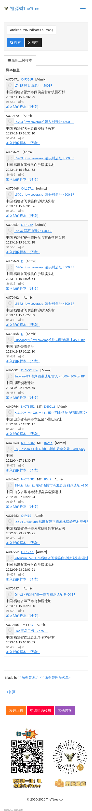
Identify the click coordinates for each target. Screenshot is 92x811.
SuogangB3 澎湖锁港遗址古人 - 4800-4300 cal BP (49, 376)
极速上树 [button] (16, 711)
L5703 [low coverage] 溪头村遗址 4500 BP (44, 158)
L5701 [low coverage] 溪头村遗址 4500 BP (44, 195)
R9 (31, 625)
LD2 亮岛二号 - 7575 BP (31, 631)
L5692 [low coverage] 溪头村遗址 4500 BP (44, 304)
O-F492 (26, 516)
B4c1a (48, 443)
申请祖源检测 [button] (40, 711)
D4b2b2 (49, 407)
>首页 (11, 692)
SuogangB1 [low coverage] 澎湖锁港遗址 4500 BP (49, 340)
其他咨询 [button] (65, 711)
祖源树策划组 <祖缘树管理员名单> (44, 678)
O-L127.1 (27, 188)
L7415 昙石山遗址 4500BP (33, 85)
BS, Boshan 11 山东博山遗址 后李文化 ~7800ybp (49, 449)
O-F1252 (27, 225)
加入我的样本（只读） (23, 107)
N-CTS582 (28, 407)
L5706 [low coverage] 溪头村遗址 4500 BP (44, 267)
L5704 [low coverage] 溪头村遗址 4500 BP (44, 122)
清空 (33, 43)
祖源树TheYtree (24, 8)
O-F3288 (27, 79)
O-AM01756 (29, 370)
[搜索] (31, 29)
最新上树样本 (20, 60)
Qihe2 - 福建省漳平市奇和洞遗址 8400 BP (44, 594)
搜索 (15, 43)
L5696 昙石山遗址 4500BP (33, 231)
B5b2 (47, 479)
